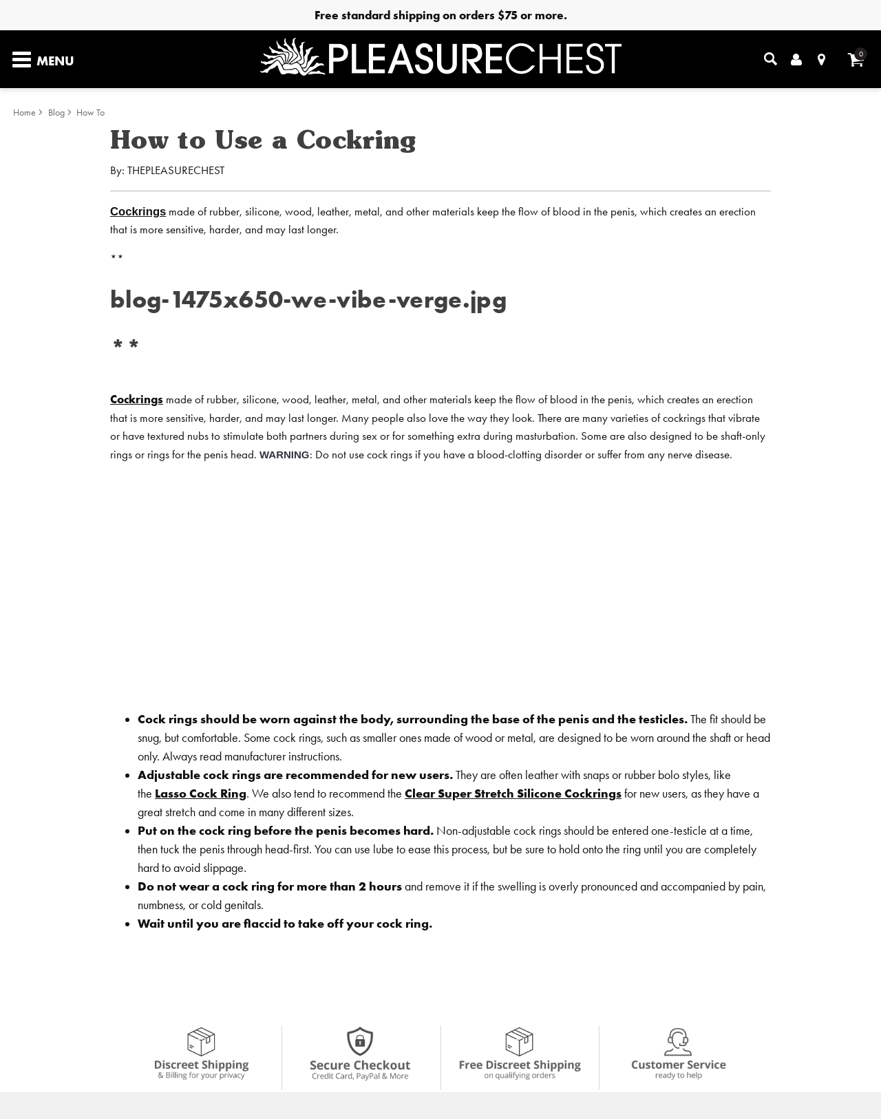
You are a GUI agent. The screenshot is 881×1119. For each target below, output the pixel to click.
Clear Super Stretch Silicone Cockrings (513, 793)
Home (24, 112)
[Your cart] (855, 59)
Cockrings (138, 211)
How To (90, 112)
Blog (56, 112)
